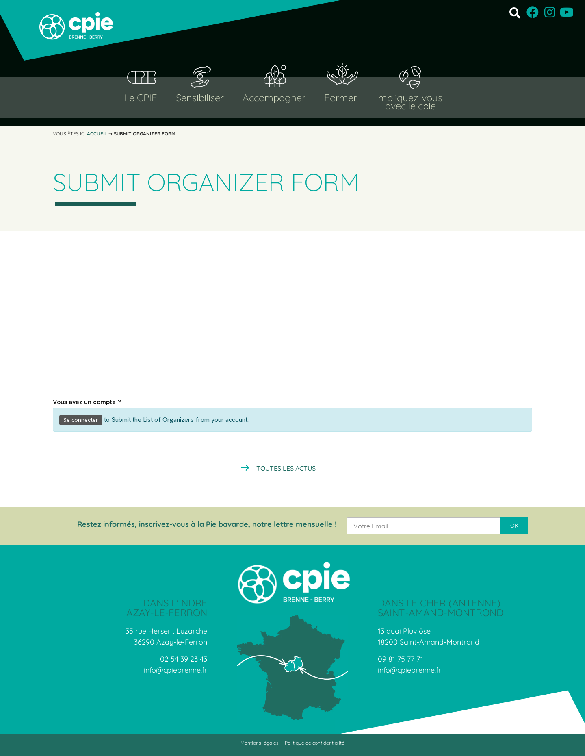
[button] (515, 12)
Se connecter (80, 420)
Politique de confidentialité (314, 743)
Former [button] (340, 97)
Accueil (97, 133)
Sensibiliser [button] (200, 97)
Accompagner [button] (274, 97)
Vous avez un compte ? (87, 402)
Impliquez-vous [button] (409, 97)
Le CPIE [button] (140, 97)
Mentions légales (259, 743)
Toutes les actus (286, 468)
